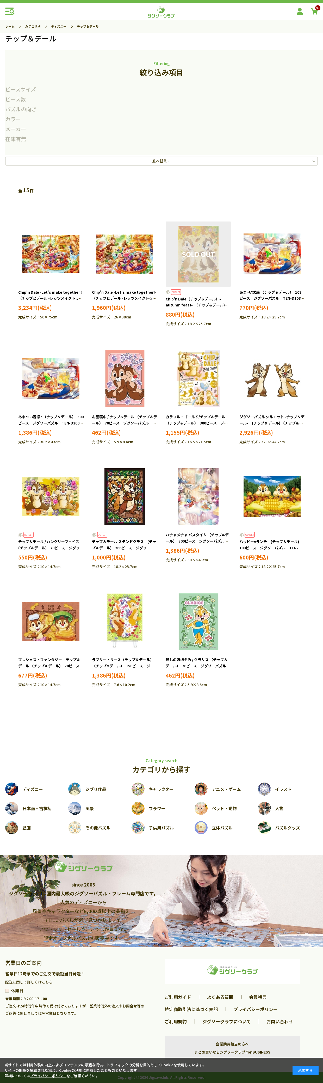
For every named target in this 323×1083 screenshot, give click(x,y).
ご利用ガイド (178, 997)
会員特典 (258, 997)
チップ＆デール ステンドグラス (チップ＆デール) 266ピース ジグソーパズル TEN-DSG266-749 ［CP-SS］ (124, 548)
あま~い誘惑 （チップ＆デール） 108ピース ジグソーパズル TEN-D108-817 (270, 298)
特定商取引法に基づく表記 (191, 1009)
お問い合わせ (279, 1021)
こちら (47, 981)
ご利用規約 (176, 1021)
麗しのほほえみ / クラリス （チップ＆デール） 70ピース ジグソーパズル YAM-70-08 (198, 666)
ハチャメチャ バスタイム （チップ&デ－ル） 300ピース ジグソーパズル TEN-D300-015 (197, 541)
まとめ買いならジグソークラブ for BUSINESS (232, 1052)
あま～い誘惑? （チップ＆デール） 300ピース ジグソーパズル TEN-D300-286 (51, 423)
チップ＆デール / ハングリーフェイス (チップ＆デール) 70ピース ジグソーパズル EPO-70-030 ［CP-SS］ (50, 548)
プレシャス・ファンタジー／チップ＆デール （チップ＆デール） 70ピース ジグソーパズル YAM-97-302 (50, 666)
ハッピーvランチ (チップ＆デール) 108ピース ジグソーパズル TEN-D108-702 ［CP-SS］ (271, 548)
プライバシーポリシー (255, 1009)
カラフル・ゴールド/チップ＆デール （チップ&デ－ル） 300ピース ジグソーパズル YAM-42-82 (197, 423)
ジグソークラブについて (226, 1021)
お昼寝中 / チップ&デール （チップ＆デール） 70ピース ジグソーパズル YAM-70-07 (124, 423)
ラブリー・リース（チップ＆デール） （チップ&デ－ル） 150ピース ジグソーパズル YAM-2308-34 (123, 666)
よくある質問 (220, 997)
